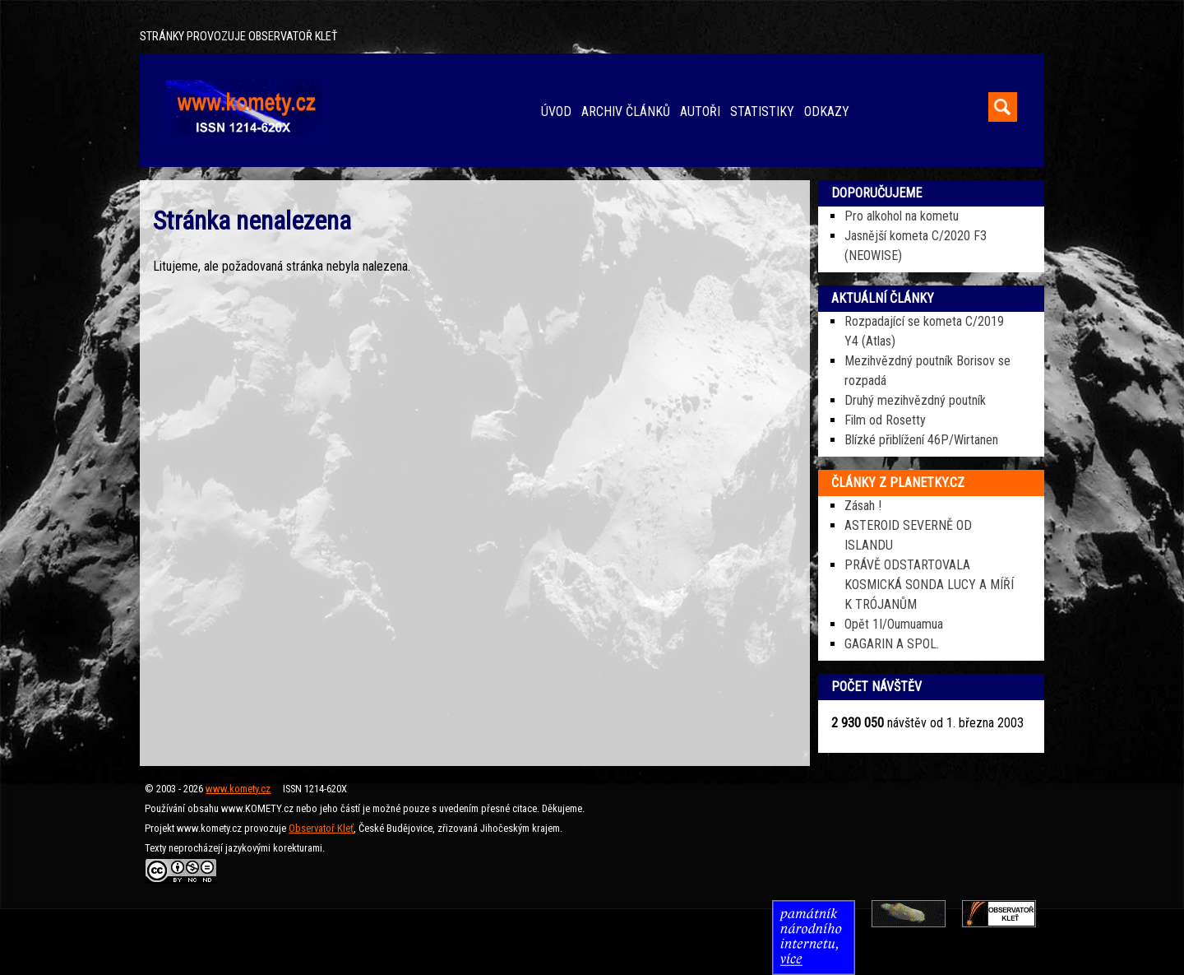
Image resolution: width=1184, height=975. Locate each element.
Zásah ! (862, 505)
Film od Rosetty (885, 420)
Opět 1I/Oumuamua (893, 624)
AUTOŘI (700, 111)
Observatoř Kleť (321, 828)
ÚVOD (556, 111)
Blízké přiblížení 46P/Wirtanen (921, 440)
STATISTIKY (762, 111)
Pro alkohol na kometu (901, 216)
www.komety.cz (238, 788)
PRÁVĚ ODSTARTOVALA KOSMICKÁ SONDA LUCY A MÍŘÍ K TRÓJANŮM (929, 584)
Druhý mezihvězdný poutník (915, 400)
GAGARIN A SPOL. (891, 644)
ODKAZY (826, 111)
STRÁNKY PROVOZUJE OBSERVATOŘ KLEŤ (238, 37)
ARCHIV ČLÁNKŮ (625, 111)
